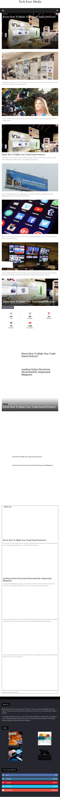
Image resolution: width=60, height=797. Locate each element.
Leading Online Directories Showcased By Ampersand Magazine (36, 372)
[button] (3, 10)
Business (5, 13)
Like (56, 775)
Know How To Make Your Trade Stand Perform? (29, 16)
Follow (55, 778)
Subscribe (54, 790)
